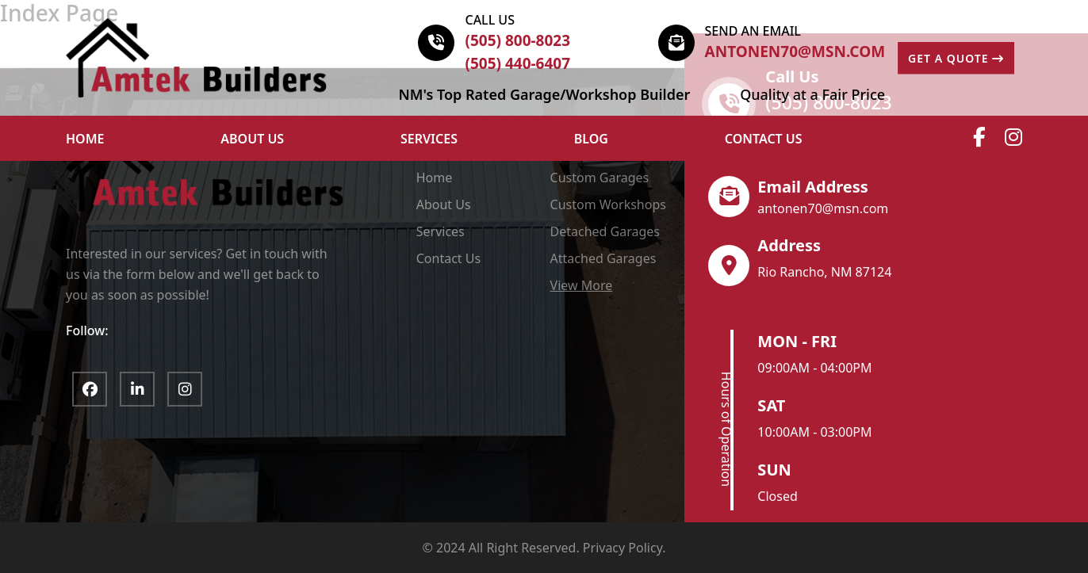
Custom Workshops (608, 204)
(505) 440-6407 (517, 63)
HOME (85, 138)
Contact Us (764, 138)
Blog (591, 138)
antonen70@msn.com (795, 51)
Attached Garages (603, 258)
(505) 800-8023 (517, 40)
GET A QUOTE (956, 58)
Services (429, 138)
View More (581, 285)
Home (434, 177)
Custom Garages (599, 177)
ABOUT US (252, 138)
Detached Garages (605, 231)
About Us (443, 204)
